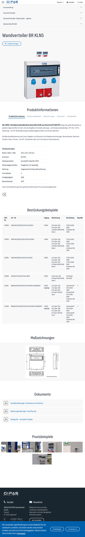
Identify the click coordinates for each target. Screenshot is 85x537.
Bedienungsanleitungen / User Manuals (23, 411)
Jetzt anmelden (36, 520)
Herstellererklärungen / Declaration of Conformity (27, 403)
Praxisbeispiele (71, 116)
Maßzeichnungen (49, 116)
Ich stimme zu (72, 529)
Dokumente (61, 116)
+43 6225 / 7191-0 (16, 519)
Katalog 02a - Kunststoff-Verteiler (22, 419)
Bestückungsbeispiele (34, 116)
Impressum (21, 533)
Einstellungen (57, 529)
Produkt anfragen (12, 44)
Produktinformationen (17, 116)
